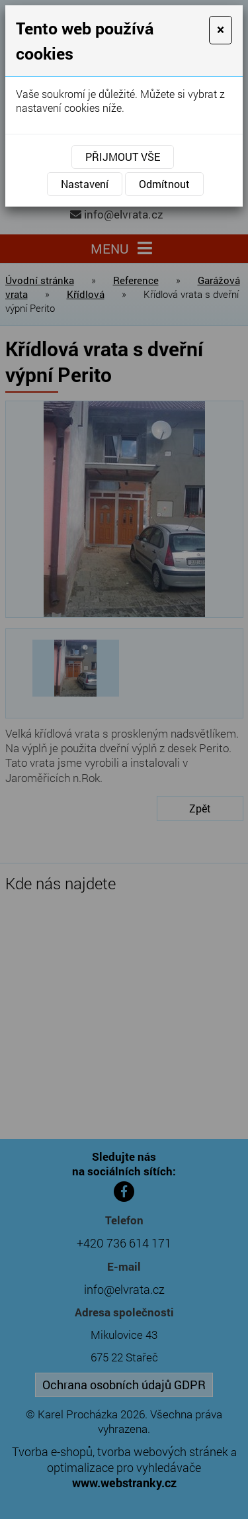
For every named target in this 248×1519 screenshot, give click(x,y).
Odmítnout (164, 184)
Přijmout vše (122, 157)
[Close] (220, 30)
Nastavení (84, 184)
